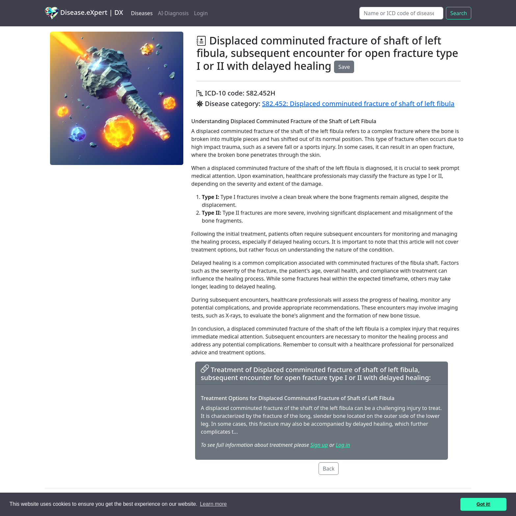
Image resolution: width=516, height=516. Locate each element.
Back (329, 468)
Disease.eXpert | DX (84, 13)
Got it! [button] (483, 504)
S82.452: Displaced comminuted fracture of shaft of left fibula (358, 103)
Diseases (142, 13)
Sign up (319, 444)
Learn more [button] (213, 504)
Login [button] (201, 13)
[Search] (401, 13)
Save (344, 66)
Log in (343, 444)
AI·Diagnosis (173, 13)
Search (458, 13)
